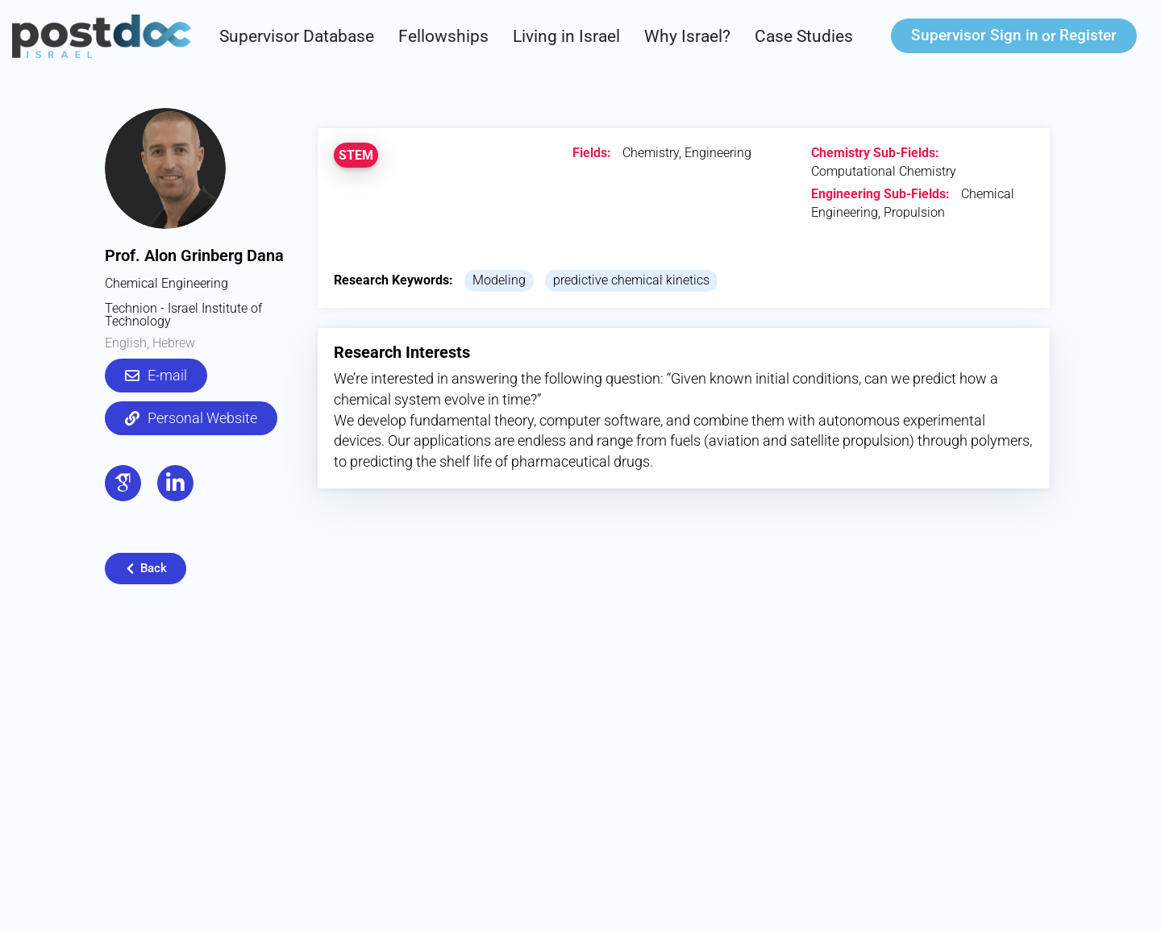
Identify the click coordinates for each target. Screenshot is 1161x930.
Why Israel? (687, 36)
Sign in (974, 35)
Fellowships (443, 36)
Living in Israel (566, 36)
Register (1088, 35)
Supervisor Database (296, 36)
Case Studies (804, 36)
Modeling (499, 280)
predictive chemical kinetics (631, 280)
